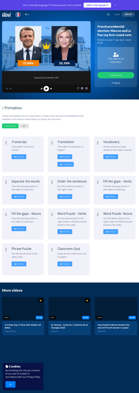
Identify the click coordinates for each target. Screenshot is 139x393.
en (27, 14)
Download (19, 157)
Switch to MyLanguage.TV (97, 5)
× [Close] (115, 5)
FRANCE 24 (102, 40)
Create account (116, 75)
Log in (24, 126)
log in (117, 82)
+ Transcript (65, 164)
